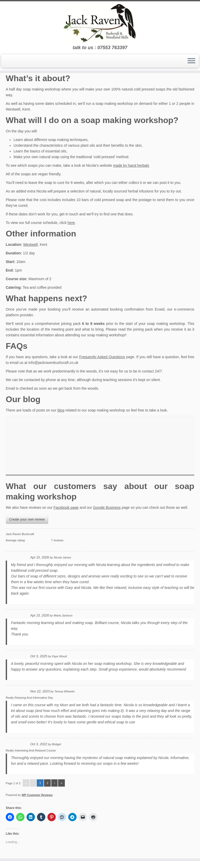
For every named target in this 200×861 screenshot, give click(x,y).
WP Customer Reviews (37, 794)
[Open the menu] (191, 61)
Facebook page (66, 507)
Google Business (107, 507)
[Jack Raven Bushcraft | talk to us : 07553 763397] (100, 23)
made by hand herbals (131, 165)
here (71, 223)
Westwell (30, 244)
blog (60, 410)
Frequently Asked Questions (102, 357)
